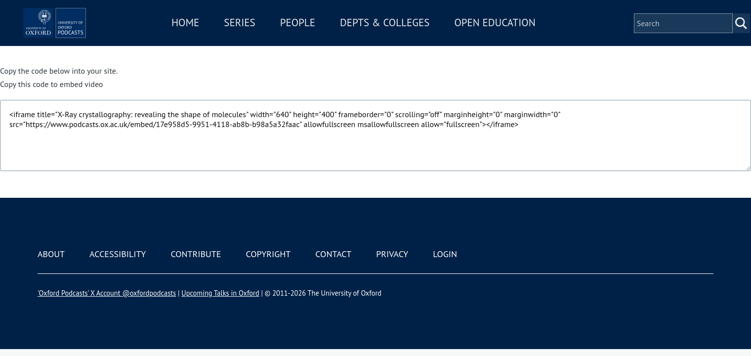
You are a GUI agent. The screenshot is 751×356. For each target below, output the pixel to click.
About (51, 254)
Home (213, 36)
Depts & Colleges (413, 36)
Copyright (268, 254)
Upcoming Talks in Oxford (220, 293)
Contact (333, 254)
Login (445, 254)
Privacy (392, 254)
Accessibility (117, 254)
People (325, 36)
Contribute (195, 254)
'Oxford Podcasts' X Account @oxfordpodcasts (107, 293)
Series (267, 36)
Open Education (522, 36)
